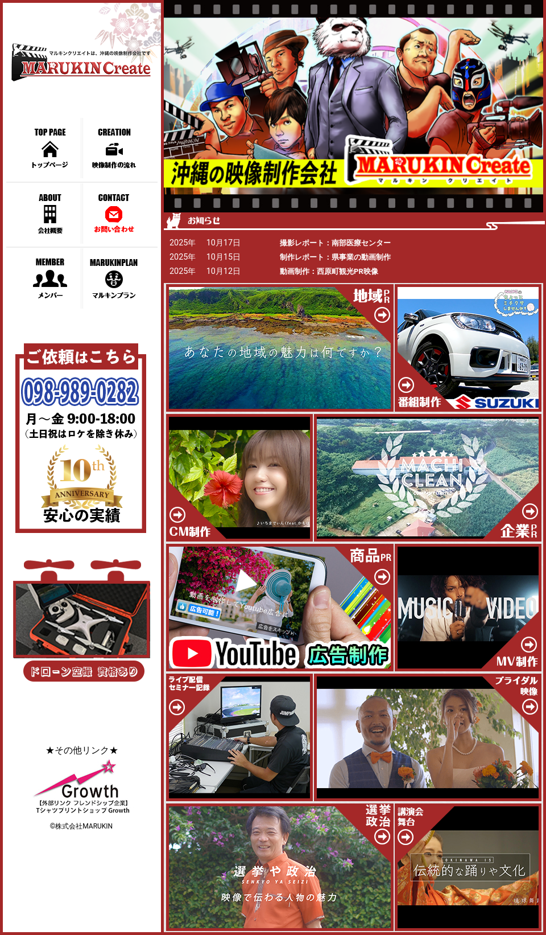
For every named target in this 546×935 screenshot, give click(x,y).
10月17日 (223, 243)
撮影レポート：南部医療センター (335, 243)
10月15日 (223, 257)
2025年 (182, 243)
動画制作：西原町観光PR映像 (329, 271)
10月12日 (223, 271)
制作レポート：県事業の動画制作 (335, 257)
